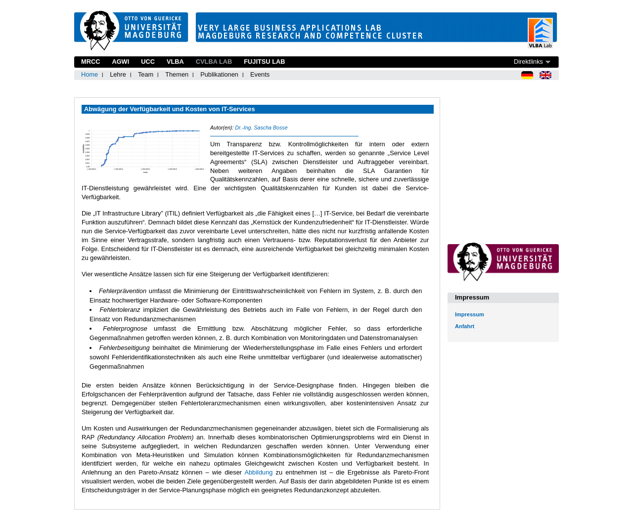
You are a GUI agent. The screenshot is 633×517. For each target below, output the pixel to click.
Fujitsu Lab (264, 61)
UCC (148, 61)
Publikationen (219, 74)
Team (145, 74)
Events (260, 74)
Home (89, 74)
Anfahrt (464, 326)
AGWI (120, 61)
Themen (176, 74)
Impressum (469, 314)
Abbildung (258, 472)
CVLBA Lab (214, 61)
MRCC (90, 61)
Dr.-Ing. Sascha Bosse (261, 127)
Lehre (118, 74)
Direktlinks (528, 61)
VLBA (175, 61)
